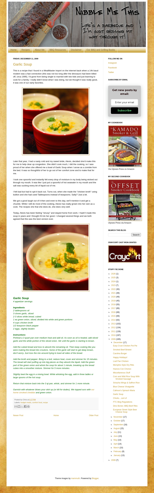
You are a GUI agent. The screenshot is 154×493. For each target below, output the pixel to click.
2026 (113, 274)
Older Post (93, 415)
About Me (40, 49)
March (117, 447)
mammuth (75, 478)
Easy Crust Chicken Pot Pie (125, 346)
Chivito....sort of (120, 398)
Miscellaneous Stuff (121, 373)
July (116, 432)
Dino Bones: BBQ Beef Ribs (125, 406)
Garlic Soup (22, 64)
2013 (113, 324)
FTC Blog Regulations (122, 402)
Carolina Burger (120, 353)
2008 (113, 460)
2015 (113, 316)
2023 (113, 285)
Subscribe (124, 110)
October (117, 421)
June (116, 436)
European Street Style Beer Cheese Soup (125, 411)
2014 (113, 320)
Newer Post (18, 415)
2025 (113, 277)
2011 (113, 331)
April (116, 444)
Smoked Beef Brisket (122, 350)
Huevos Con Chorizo (122, 369)
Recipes (25, 49)
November (118, 417)
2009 (113, 339)
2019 (113, 301)
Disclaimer (76, 49)
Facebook (112, 68)
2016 (113, 312)
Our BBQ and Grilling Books (101, 49)
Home (13, 49)
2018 (113, 304)
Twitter (111, 72)
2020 (113, 297)
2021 (113, 293)
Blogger (95, 478)
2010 (113, 335)
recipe (45, 402)
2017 (113, 308)
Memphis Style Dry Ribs (123, 365)
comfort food (37, 402)
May (116, 440)
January (117, 455)
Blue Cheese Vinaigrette (123, 387)
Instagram (112, 63)
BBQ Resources (57, 49)
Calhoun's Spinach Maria (124, 390)
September (119, 424)
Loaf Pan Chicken (121, 361)
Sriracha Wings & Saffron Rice (126, 383)
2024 (113, 281)
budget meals (26, 402)
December (118, 342)
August (117, 428)
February (118, 451)
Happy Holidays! (120, 357)
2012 (113, 327)
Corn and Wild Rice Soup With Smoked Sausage (126, 377)
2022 (113, 289)
